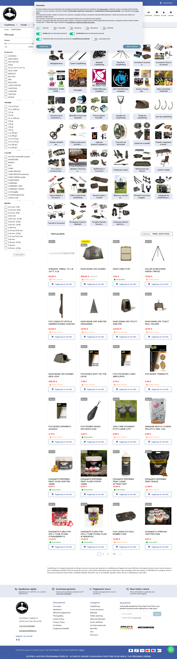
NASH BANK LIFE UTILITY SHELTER (125, 322)
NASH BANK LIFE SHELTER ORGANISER (93, 322)
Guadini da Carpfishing (121, 116)
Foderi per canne (121, 170)
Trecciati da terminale (121, 143)
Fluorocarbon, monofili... (99, 116)
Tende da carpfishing (142, 116)
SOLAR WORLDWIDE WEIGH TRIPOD (155, 270)
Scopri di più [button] (44, 46)
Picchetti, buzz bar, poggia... (142, 196)
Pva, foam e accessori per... (56, 170)
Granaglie (78, 90)
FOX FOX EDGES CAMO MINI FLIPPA (124, 375)
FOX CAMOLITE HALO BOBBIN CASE (123, 532)
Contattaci (167, 3)
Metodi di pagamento (62, 612)
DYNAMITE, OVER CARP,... (56, 90)
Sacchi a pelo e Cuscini (99, 196)
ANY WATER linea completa (120, 90)
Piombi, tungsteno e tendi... (163, 143)
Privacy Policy (59, 622)
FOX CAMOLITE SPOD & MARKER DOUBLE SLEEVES (62, 322)
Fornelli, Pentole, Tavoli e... (99, 223)
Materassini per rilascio (142, 170)
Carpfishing (95, 606)
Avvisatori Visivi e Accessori (163, 63)
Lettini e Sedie (164, 170)
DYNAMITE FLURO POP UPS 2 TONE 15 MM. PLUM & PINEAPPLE (94, 534)
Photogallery (58, 616)
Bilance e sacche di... (121, 196)
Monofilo (93, 628)
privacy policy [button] (104, 9)
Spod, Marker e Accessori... (56, 196)
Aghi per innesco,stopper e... (99, 143)
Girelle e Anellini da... (56, 143)
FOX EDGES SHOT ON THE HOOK (93, 375)
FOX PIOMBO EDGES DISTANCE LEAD (91, 427)
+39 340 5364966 (63, 593)
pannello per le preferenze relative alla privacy (81, 22)
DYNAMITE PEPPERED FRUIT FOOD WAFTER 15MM (59, 481)
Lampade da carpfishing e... (163, 196)
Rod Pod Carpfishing (121, 63)
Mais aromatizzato (97, 619)
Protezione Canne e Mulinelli (78, 223)
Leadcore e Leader (142, 143)
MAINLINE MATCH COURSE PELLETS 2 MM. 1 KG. (158, 427)
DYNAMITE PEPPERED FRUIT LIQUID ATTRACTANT (123, 481)
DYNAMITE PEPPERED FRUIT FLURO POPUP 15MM (91, 481)
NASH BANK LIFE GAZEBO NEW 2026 (61, 375)
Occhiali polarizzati (98, 625)
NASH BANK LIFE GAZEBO (93, 269)
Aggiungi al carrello (63, 284)
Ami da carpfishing (164, 116)
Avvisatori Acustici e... (142, 63)
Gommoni (94, 635)
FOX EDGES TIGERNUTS (156, 374)
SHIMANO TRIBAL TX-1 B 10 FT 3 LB (61, 270)
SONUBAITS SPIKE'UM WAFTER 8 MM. (156, 532)
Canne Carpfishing (78, 63)
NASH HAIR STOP (121, 269)
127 (114, 554)
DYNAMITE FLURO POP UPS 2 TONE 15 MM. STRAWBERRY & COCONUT (60, 535)
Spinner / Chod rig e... (77, 170)
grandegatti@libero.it (28, 631)
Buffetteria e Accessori (99, 170)
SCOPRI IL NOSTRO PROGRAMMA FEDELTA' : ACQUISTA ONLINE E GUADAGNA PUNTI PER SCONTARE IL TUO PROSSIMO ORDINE (88, 656)
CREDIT (81, 650)
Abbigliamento (56, 63)
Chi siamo (57, 606)
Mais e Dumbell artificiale (163, 90)
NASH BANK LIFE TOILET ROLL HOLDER (157, 322)
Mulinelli (93, 612)
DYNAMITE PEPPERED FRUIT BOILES (155, 480)
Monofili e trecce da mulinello (77, 116)
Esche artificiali (96, 622)
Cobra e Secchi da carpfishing (77, 196)
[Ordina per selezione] (157, 234)
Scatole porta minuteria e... (56, 116)
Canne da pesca (97, 609)
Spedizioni (57, 609)
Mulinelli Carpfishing (99, 63)
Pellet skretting (96, 616)
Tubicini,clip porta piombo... (77, 143)
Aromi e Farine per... (142, 90)
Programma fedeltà (61, 628)
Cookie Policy (58, 619)
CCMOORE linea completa (99, 90)
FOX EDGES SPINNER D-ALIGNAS (60, 427)
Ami (91, 631)
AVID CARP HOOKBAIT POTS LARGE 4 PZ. (124, 427)
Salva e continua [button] (132, 46)
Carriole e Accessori (56, 223)
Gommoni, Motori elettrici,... (120, 223)
